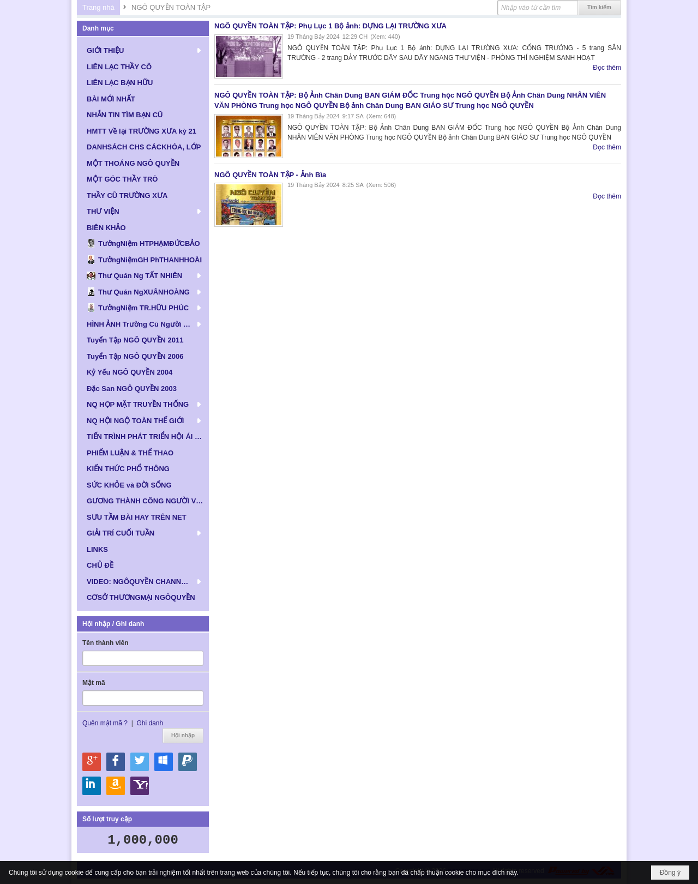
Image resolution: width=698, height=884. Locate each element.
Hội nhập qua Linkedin (91, 786)
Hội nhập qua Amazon (115, 786)
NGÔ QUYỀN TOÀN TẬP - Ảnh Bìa (270, 175)
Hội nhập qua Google (91, 762)
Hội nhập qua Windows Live (163, 762)
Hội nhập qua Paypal (187, 762)
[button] (142, 50)
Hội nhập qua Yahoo (139, 786)
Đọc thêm (607, 67)
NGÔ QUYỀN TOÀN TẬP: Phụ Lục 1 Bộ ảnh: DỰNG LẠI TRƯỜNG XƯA (330, 26)
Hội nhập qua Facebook (115, 762)
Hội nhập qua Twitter (139, 762)
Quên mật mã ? (105, 723)
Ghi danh (149, 723)
